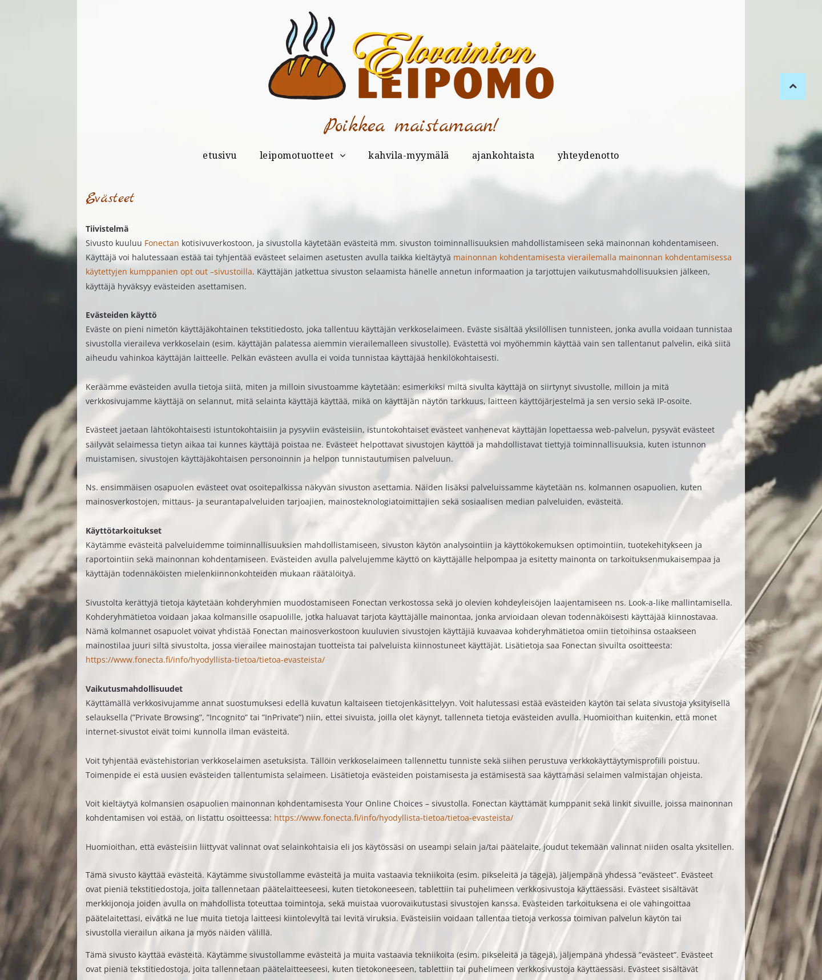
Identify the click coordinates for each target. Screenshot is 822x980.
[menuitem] (219, 156)
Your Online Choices (384, 803)
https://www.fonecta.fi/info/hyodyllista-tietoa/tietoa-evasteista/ (205, 659)
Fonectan (161, 242)
